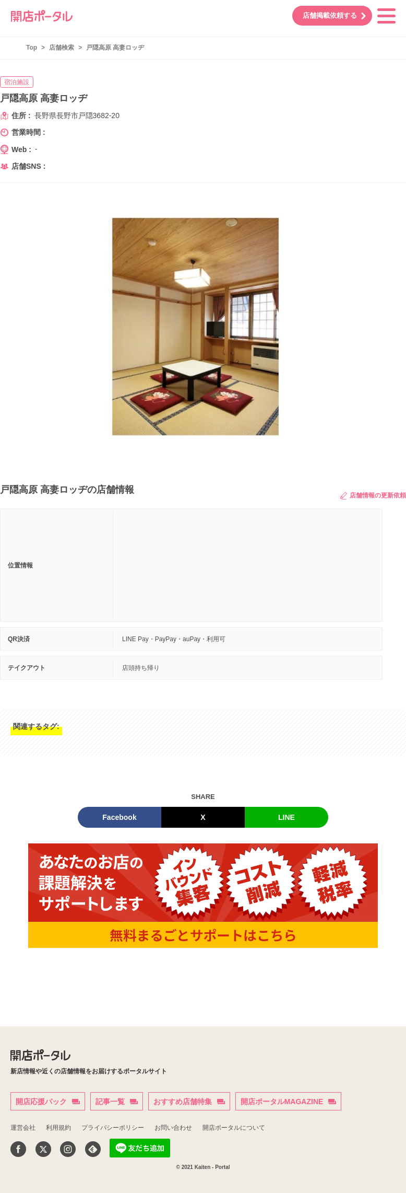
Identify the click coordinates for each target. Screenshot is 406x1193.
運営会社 (22, 1127)
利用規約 (58, 1127)
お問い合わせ (173, 1127)
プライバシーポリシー (112, 1127)
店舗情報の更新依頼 (373, 496)
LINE (286, 817)
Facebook (119, 817)
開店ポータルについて (233, 1127)
